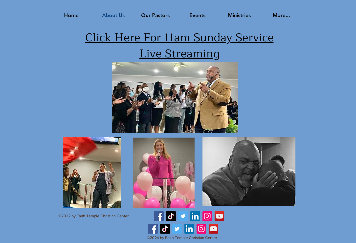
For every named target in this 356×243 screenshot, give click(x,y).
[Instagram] (207, 216)
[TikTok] (171, 216)
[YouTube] (219, 216)
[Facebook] (159, 216)
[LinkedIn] (195, 216)
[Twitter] (183, 216)
